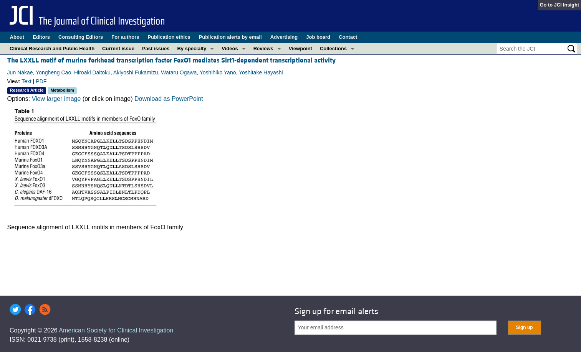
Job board (318, 37)
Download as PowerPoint (168, 98)
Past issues (156, 48)
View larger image (56, 98)
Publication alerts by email (230, 37)
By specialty (191, 48)
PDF (41, 81)
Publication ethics (168, 37)
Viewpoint (300, 48)
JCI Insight (566, 5)
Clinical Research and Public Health (52, 48)
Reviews (263, 48)
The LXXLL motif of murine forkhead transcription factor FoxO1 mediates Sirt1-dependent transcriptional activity (171, 60)
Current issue (118, 48)
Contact (348, 37)
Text (26, 81)
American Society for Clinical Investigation (116, 330)
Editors (41, 37)
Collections (333, 48)
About (17, 37)
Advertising (284, 37)
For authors (125, 37)
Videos (230, 48)
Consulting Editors (80, 37)
